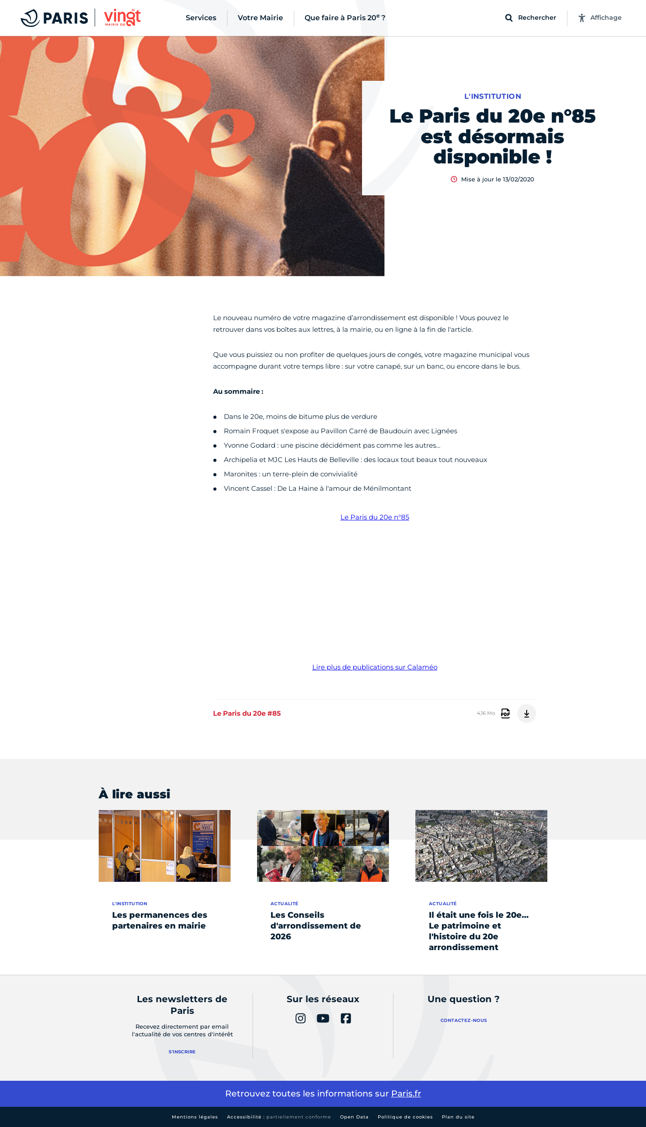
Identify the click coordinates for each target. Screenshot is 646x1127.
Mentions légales (195, 1117)
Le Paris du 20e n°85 (374, 517)
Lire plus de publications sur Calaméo (374, 667)
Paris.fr (406, 1093)
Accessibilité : (279, 1117)
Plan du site (458, 1117)
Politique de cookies (405, 1117)
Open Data (354, 1117)
